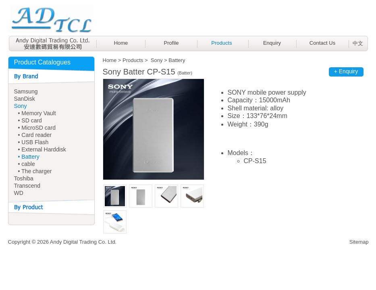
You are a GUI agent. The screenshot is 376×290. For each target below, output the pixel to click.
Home (121, 43)
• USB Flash (33, 142)
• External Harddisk (42, 149)
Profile (171, 43)
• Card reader (35, 135)
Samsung (26, 91)
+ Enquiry (346, 71)
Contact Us (322, 43)
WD (18, 193)
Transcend (27, 185)
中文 (358, 43)
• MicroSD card (37, 127)
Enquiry (272, 43)
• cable (26, 164)
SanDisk (24, 98)
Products (221, 43)
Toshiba (23, 178)
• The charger (35, 171)
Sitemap (359, 242)
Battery (176, 60)
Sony (20, 106)
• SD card (30, 120)
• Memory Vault (37, 113)
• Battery (28, 156)
